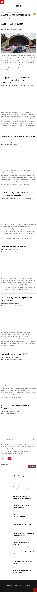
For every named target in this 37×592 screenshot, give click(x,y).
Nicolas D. (5, 303)
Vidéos (20, 29)
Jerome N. (6, 198)
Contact (28, 585)
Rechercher (4, 464)
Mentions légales (19, 585)
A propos (9, 585)
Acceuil (3, 12)
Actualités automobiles (10, 29)
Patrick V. (5, 27)
